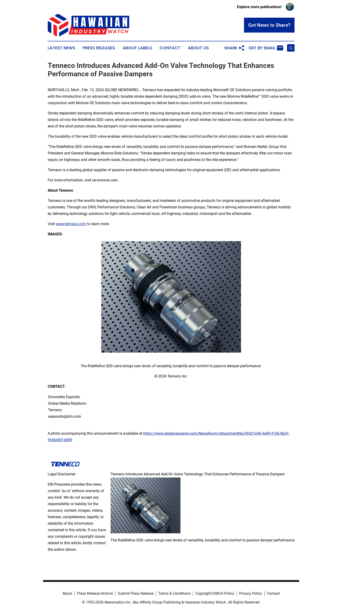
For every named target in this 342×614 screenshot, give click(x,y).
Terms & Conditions (174, 593)
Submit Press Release (135, 593)
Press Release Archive (95, 593)
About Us (198, 47)
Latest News (61, 47)
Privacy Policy (250, 593)
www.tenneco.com (71, 224)
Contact (169, 47)
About (67, 593)
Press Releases (99, 47)
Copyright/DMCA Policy (214, 593)
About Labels (137, 47)
